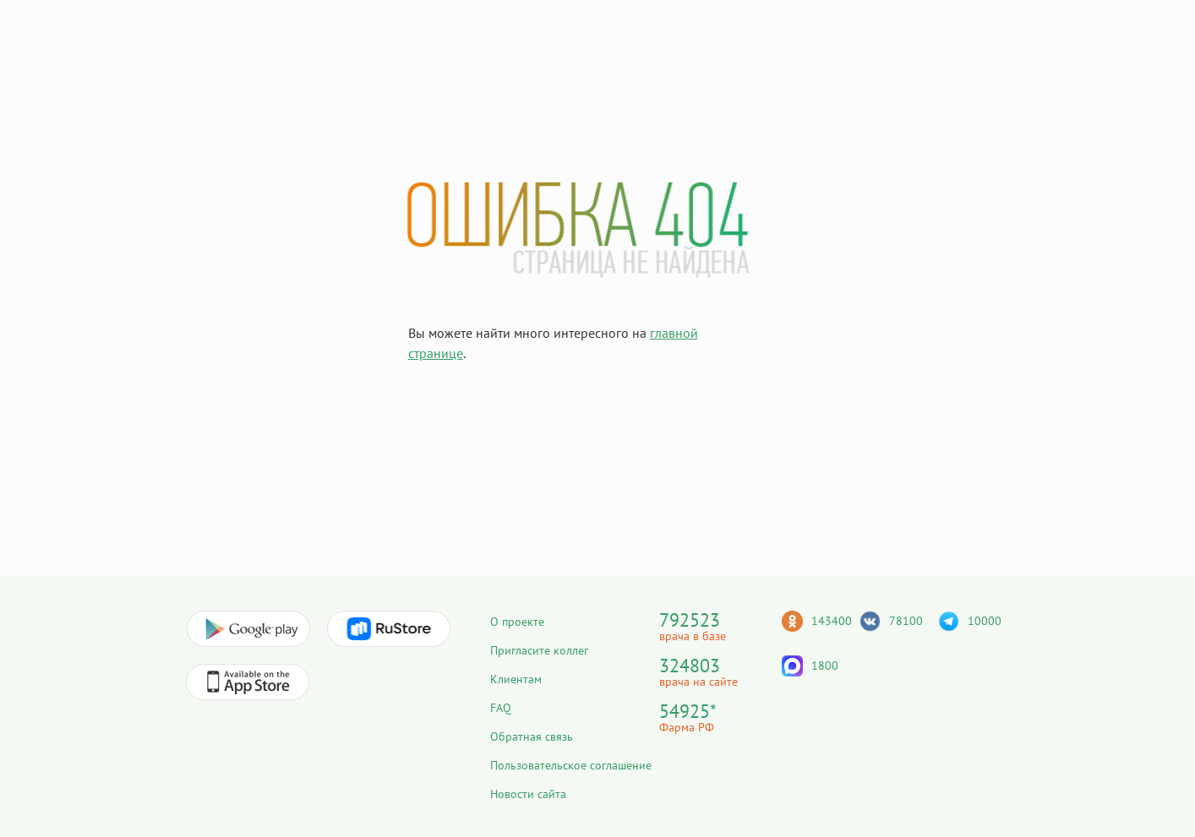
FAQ (500, 707)
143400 (831, 620)
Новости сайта (528, 794)
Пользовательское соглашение (571, 765)
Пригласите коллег (539, 650)
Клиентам (516, 679)
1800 (824, 665)
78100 (906, 620)
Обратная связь (531, 736)
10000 (984, 620)
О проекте (517, 621)
